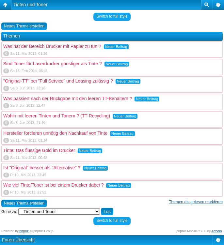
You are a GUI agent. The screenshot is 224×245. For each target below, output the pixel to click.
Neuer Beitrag (116, 47)
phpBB (24, 231)
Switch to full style (111, 16)
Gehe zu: (9, 211)
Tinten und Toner (30, 4)
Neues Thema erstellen (24, 26)
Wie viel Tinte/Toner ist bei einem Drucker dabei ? (53, 185)
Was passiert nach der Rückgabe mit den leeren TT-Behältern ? (67, 98)
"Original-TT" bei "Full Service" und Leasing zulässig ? (58, 81)
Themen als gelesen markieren (196, 202)
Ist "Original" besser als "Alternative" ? (41, 167)
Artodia (217, 231)
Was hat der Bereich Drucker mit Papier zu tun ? (52, 46)
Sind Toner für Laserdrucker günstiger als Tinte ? (52, 63)
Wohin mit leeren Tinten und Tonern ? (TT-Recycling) (56, 115)
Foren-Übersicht (18, 239)
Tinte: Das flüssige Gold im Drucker (39, 150)
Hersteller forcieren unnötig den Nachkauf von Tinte (55, 133)
